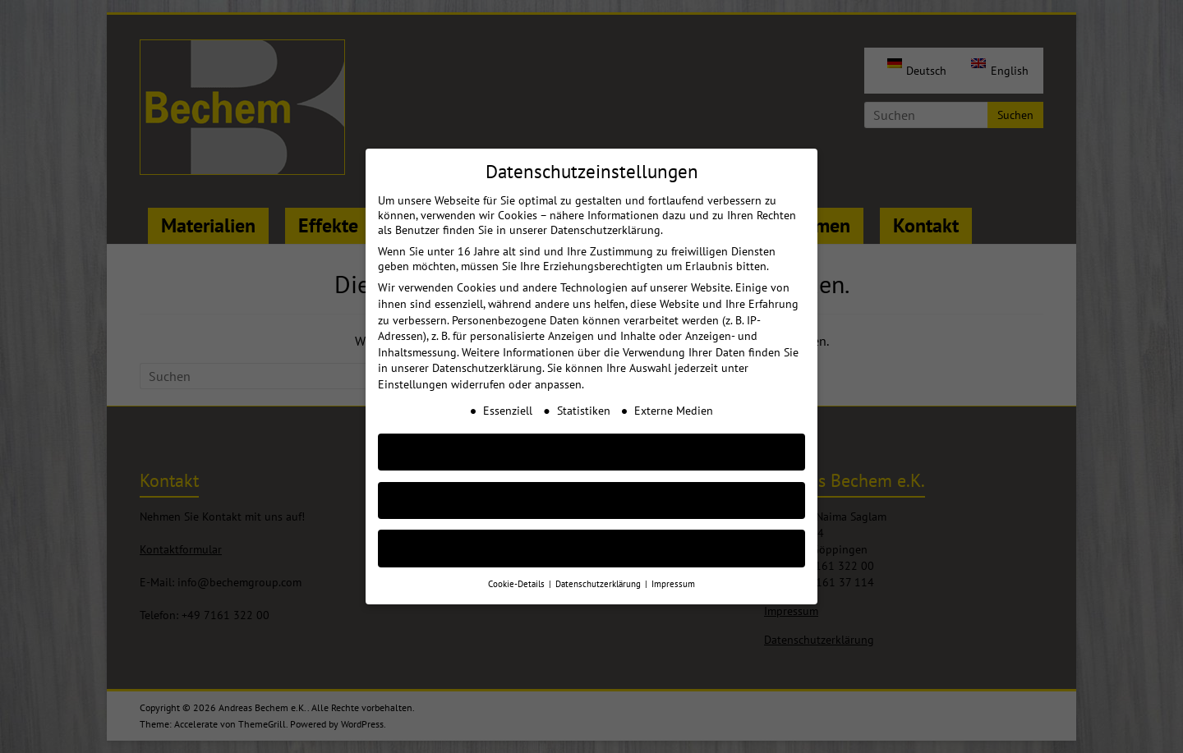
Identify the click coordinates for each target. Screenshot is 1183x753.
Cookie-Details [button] (517, 570)
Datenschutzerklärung (487, 354)
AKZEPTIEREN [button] (591, 438)
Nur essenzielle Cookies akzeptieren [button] (591, 487)
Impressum (673, 570)
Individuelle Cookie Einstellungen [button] (592, 535)
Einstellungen (413, 371)
